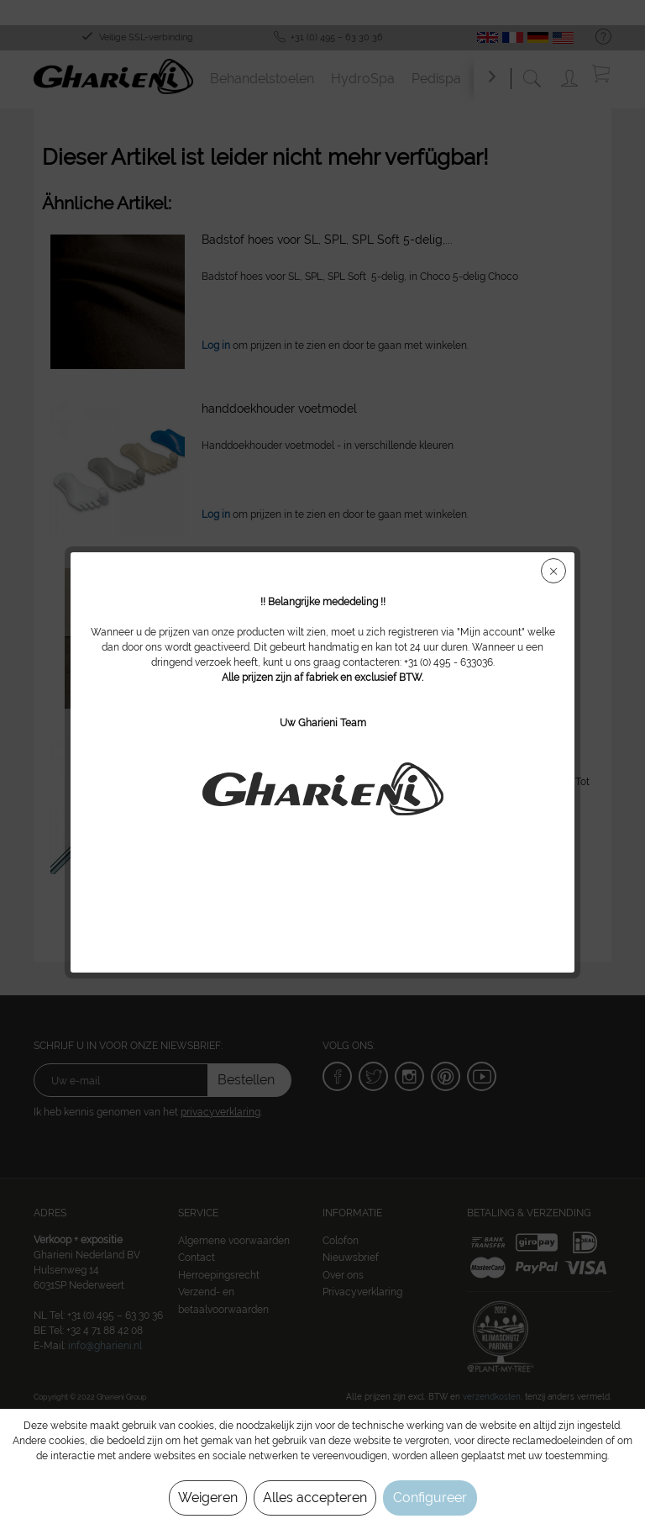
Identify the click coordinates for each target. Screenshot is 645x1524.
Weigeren (208, 1498)
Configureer (430, 1498)
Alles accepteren (315, 1498)
